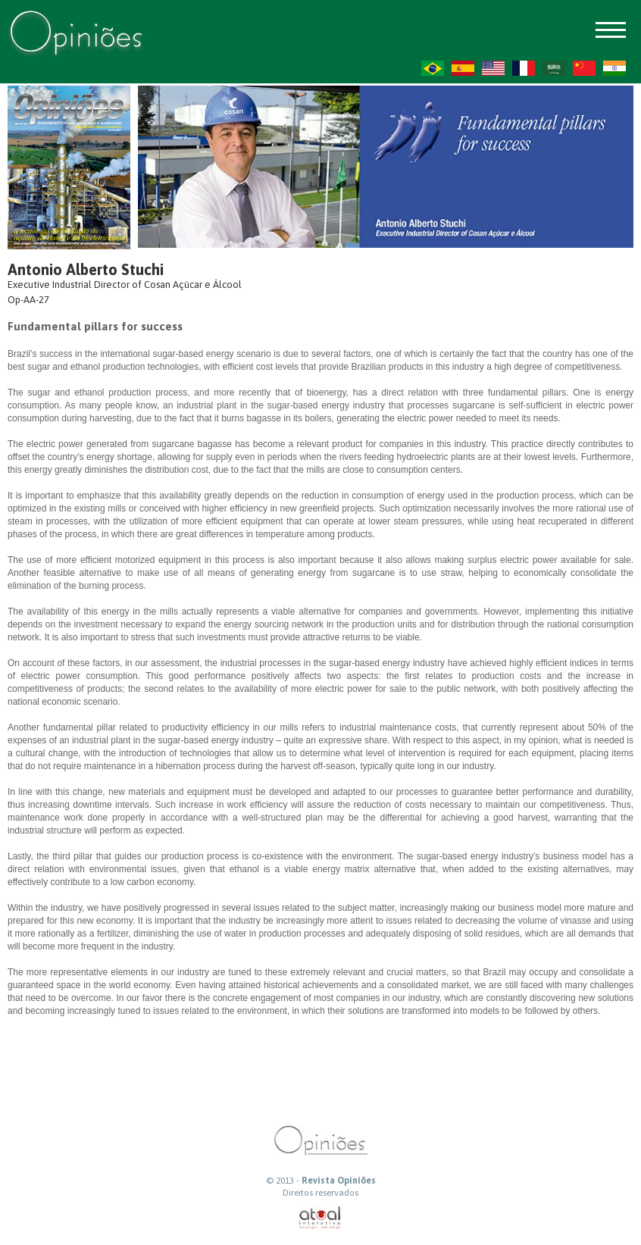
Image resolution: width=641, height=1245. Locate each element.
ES (463, 68)
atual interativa (320, 1218)
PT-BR (432, 68)
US (493, 68)
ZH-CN (584, 68)
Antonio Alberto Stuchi (86, 269)
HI (614, 68)
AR (554, 68)
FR (523, 68)
